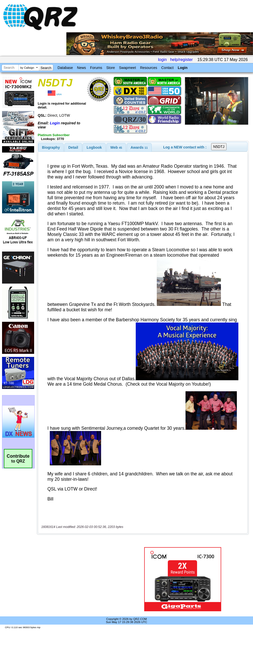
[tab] (51, 147)
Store (110, 68)
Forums (96, 68)
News (81, 68)
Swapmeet (127, 68)
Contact (167, 68)
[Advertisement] (80, 579)
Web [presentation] (116, 147)
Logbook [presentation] (94, 147)
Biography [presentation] (51, 147)
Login (183, 68)
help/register (181, 59)
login (162, 59)
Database (65, 68)
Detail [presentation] (73, 147)
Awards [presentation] (139, 147)
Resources (148, 68)
